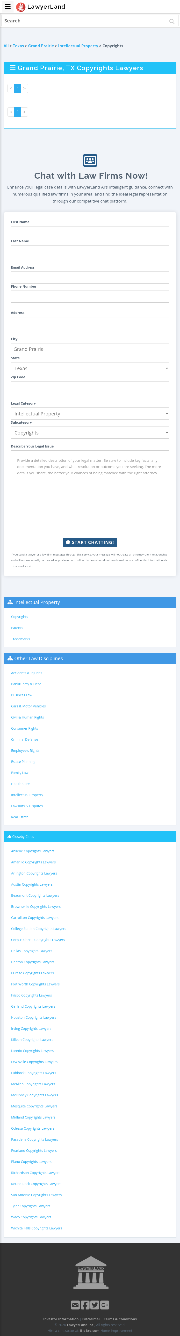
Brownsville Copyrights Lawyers (36, 906)
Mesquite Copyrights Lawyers (34, 1106)
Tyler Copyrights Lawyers (30, 1206)
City (14, 339)
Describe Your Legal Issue (32, 446)
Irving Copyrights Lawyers (31, 1028)
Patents (17, 627)
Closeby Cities (23, 836)
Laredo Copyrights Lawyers (32, 1050)
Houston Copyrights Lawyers (33, 1017)
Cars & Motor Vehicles (28, 706)
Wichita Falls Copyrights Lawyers (36, 1228)
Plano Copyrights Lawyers (31, 1161)
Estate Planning (23, 761)
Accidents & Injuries (26, 673)
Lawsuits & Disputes (27, 806)
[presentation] (90, 525)
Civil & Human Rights (27, 717)
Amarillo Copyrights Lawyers (33, 862)
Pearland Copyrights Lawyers (34, 1150)
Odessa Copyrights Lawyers (32, 1128)
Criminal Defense (24, 739)
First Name (20, 222)
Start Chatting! (90, 542)
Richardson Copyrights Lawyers (35, 1172)
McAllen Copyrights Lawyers (33, 1084)
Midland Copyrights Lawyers (33, 1117)
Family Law (20, 772)
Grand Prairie (41, 45)
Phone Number (23, 286)
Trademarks (20, 639)
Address (17, 312)
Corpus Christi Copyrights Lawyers (38, 939)
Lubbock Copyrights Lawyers (33, 1073)
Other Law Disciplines (38, 658)
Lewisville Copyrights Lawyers (34, 1061)
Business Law (21, 695)
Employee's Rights (25, 750)
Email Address (23, 267)
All (6, 45)
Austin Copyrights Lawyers (32, 884)
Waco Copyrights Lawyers (31, 1217)
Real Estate (20, 817)
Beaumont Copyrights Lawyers (35, 895)
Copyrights (19, 616)
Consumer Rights (24, 728)
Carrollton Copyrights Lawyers (34, 917)
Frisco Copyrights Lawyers (31, 995)
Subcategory (21, 422)
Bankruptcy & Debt (26, 684)
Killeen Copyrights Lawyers (32, 1039)
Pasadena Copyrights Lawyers (34, 1139)
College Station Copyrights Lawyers (38, 928)
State (15, 358)
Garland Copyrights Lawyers (33, 1006)
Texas (18, 45)
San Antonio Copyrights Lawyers (36, 1195)
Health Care (20, 783)
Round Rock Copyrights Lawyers (36, 1183)
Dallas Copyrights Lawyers (31, 951)
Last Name (20, 241)
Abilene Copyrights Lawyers (32, 851)
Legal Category (23, 403)
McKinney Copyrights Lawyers (34, 1095)
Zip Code (18, 377)
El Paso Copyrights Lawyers (32, 973)
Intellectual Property (78, 45)
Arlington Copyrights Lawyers (34, 873)
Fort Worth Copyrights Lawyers (35, 984)
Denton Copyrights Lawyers (32, 962)
